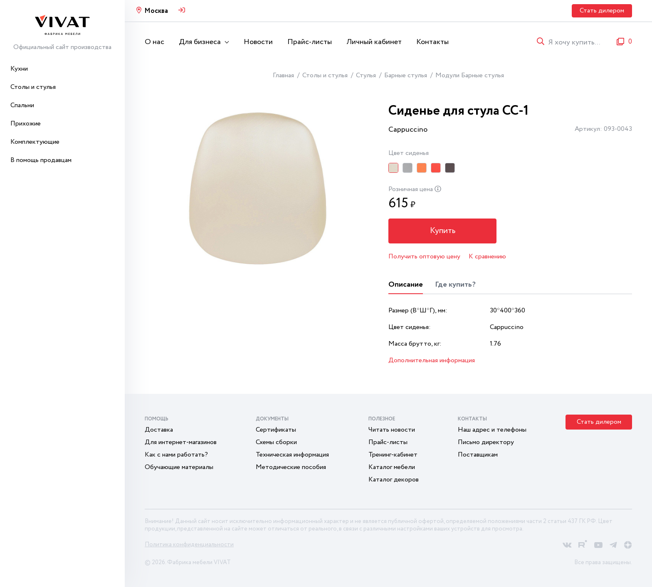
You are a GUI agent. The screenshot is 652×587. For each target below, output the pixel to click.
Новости (258, 42)
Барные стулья (405, 75)
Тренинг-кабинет (392, 454)
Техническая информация (292, 454)
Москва (156, 11)
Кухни (19, 69)
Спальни (22, 105)
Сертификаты (276, 430)
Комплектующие (34, 142)
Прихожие (25, 123)
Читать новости (391, 430)
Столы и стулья (33, 87)
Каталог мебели (391, 467)
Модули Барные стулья (469, 75)
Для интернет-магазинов (181, 442)
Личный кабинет (374, 42)
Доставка (159, 430)
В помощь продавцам (41, 160)
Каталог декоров (393, 479)
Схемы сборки (276, 442)
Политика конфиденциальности (189, 544)
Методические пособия (291, 467)
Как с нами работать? (176, 454)
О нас (154, 42)
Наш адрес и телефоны (492, 430)
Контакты (432, 42)
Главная (283, 75)
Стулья (366, 75)
